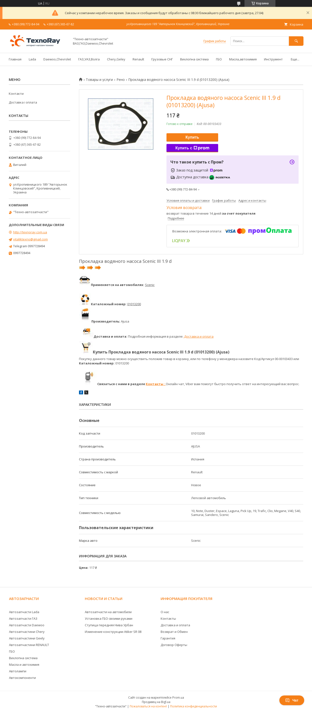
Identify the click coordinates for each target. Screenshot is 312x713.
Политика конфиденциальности (193, 706)
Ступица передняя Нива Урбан (109, 625)
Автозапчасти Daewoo (26, 625)
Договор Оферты (174, 645)
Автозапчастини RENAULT (29, 645)
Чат (291, 700)
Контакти (16, 93)
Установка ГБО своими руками (108, 618)
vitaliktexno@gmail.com (30, 239)
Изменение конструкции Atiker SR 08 (113, 631)
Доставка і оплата (23, 102)
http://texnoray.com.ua (30, 232)
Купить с (192, 148)
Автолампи (17, 671)
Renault (138, 59)
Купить (192, 137)
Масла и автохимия (24, 664)
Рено (121, 80)
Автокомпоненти (22, 677)
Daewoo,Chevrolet (57, 59)
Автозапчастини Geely (27, 638)
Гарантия (168, 638)
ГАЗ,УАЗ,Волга (89, 59)
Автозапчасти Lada (24, 612)
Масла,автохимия (243, 59)
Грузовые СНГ (162, 59)
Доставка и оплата (198, 336)
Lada (32, 59)
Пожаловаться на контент (148, 706)
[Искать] (296, 41)
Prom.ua (178, 697)
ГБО (219, 59)
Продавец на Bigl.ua (156, 702)
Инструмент (273, 59)
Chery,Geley (116, 59)
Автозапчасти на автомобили (108, 612)
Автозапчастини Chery (27, 631)
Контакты (168, 618)
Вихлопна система (194, 59)
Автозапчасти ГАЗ (23, 618)
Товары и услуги (99, 80)
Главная (15, 59)
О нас (165, 612)
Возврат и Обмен (174, 631)
